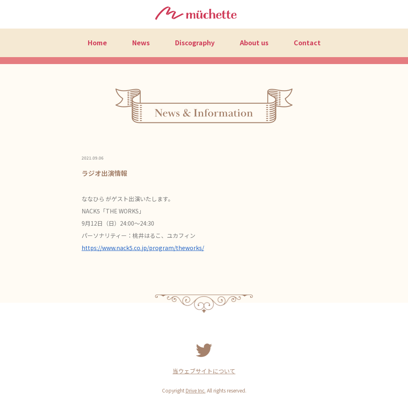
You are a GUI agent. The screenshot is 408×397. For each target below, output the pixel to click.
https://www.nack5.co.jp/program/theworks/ (143, 248)
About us (254, 42)
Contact (307, 42)
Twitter (204, 351)
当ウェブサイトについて (204, 371)
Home (97, 42)
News (141, 42)
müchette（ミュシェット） (196, 15)
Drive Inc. (196, 390)
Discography (195, 42)
